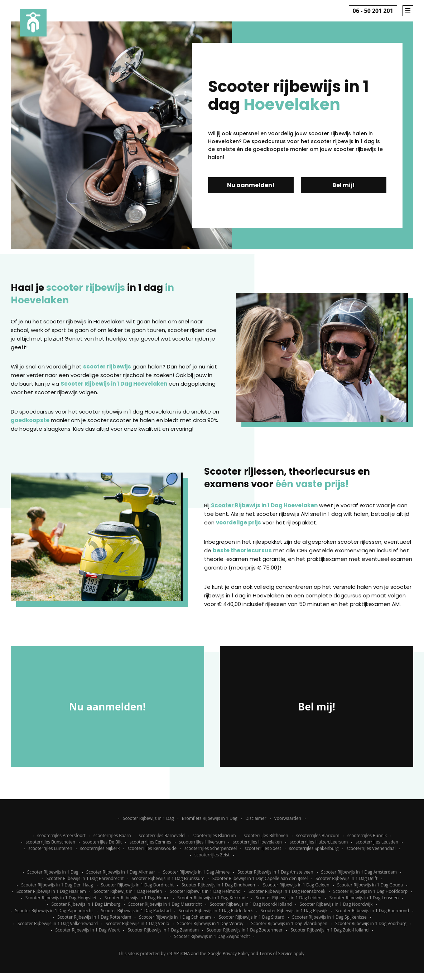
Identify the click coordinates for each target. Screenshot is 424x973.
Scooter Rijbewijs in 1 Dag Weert (88, 930)
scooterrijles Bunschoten (50, 842)
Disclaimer (255, 818)
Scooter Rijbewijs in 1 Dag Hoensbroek (287, 891)
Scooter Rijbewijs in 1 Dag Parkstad (136, 911)
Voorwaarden (287, 818)
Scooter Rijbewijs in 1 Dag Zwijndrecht (212, 936)
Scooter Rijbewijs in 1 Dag (148, 818)
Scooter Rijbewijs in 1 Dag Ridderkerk (216, 911)
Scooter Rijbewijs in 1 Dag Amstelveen (275, 872)
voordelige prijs (238, 522)
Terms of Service (275, 953)
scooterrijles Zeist (212, 855)
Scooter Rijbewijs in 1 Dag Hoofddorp (370, 891)
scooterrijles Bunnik (367, 835)
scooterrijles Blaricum (214, 835)
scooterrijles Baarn (112, 835)
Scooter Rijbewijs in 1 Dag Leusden (364, 898)
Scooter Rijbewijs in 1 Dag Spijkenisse (329, 917)
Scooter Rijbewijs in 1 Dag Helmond (205, 891)
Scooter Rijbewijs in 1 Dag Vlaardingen (289, 923)
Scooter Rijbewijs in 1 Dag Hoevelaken (114, 383)
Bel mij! (343, 185)
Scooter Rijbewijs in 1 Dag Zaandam (163, 930)
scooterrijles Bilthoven (266, 835)
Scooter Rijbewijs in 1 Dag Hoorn (137, 898)
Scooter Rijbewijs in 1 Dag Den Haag (57, 885)
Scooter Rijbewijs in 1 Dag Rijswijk (294, 911)
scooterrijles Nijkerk (100, 848)
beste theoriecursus (242, 550)
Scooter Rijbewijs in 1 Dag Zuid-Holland (329, 930)
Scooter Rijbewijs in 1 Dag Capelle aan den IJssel (260, 878)
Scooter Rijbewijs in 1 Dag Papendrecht (54, 911)
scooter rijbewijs (107, 366)
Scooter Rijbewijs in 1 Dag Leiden (289, 898)
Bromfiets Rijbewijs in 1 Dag (209, 818)
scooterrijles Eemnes (150, 842)
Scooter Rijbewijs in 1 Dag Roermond (372, 911)
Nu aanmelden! (251, 185)
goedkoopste (30, 420)
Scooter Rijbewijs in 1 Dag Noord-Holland (251, 904)
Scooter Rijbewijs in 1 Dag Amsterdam (359, 872)
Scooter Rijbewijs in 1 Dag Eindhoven (218, 885)
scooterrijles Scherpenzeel (210, 848)
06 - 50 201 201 (373, 11)
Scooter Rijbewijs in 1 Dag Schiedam (175, 917)
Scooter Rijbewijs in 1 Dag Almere (196, 872)
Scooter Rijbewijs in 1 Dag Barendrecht (85, 878)
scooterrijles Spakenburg (314, 848)
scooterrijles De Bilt (102, 842)
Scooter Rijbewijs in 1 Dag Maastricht (165, 904)
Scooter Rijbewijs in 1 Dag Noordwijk (336, 904)
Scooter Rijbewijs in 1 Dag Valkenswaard (58, 923)
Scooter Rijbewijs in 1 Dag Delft (346, 878)
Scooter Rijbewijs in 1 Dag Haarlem (51, 891)
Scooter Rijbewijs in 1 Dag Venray (210, 923)
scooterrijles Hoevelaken (257, 842)
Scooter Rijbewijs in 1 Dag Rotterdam (94, 917)
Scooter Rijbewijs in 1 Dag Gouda (370, 885)
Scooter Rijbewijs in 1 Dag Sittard (251, 917)
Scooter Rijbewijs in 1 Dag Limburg (86, 904)
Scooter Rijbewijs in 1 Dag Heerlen (128, 891)
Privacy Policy (236, 953)
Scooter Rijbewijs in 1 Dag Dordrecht (137, 885)
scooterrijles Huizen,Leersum (319, 842)
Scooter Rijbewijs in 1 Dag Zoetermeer (245, 930)
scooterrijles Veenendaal (371, 848)
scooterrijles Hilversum (202, 842)
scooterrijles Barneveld (162, 835)
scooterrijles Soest (263, 848)
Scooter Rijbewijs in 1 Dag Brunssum (168, 878)
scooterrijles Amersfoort (61, 835)
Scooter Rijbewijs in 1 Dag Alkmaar (120, 872)
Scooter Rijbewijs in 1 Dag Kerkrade (212, 898)
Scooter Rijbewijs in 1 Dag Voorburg (370, 923)
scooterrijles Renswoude (152, 848)
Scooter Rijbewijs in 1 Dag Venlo (137, 923)
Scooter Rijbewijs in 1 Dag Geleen (296, 885)
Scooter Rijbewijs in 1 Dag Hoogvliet (61, 898)
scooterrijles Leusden (377, 842)
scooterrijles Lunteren (50, 848)
